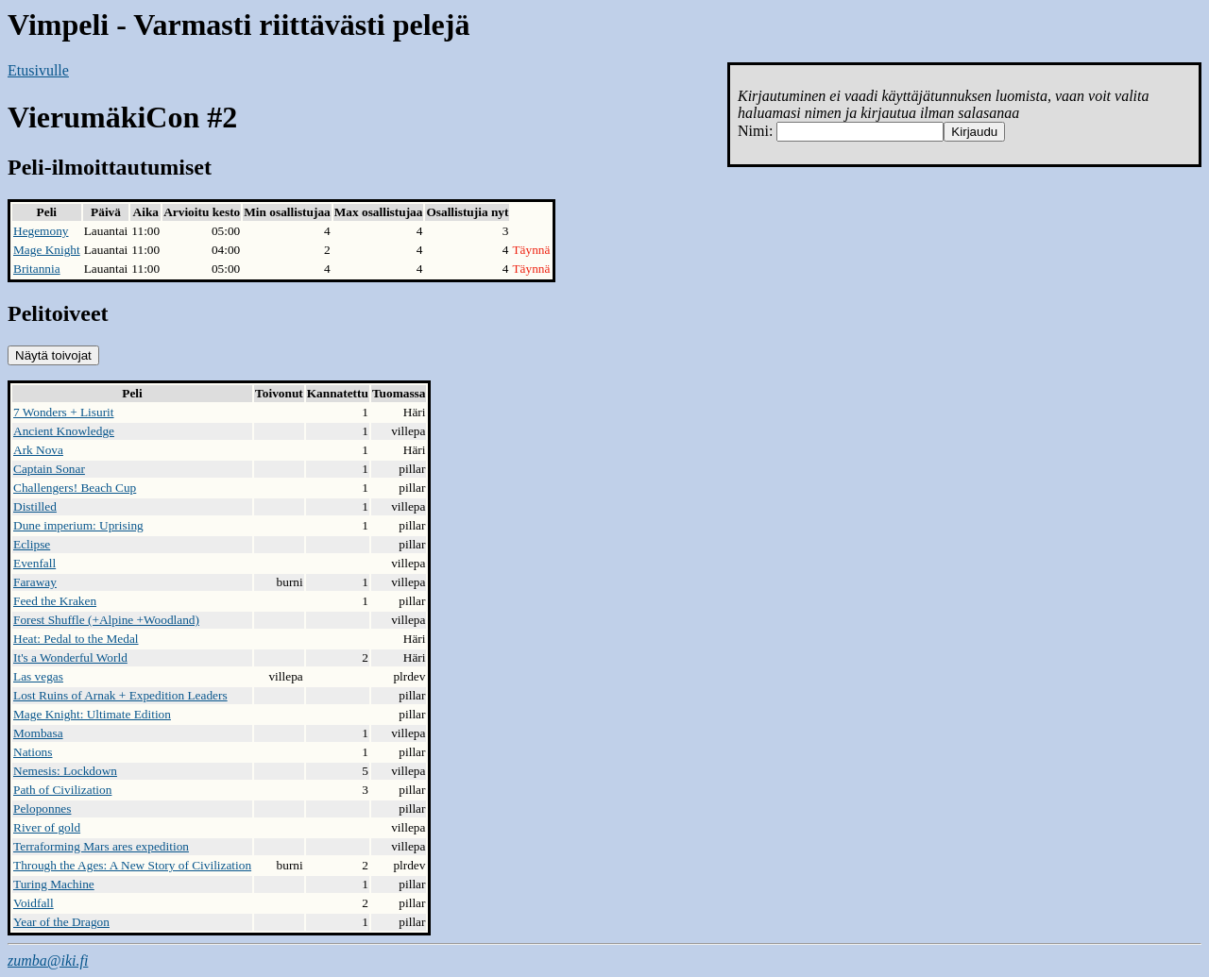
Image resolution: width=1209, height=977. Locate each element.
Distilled (35, 506)
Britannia (36, 268)
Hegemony (40, 231)
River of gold (46, 827)
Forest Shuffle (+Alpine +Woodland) (106, 620)
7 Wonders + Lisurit (63, 412)
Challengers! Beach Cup (74, 487)
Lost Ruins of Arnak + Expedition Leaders (120, 695)
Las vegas (38, 676)
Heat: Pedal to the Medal (76, 639)
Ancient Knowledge (63, 431)
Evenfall (34, 563)
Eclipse (31, 544)
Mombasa (38, 733)
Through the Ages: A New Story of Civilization (132, 865)
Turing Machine (53, 884)
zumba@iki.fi (48, 960)
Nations (32, 752)
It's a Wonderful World (70, 657)
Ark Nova (38, 450)
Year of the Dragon (61, 922)
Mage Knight (46, 250)
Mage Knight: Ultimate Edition (92, 714)
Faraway (35, 582)
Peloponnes (42, 808)
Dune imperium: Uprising (78, 525)
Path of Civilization (62, 790)
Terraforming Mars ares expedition (101, 846)
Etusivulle (38, 70)
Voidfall (33, 903)
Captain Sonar (49, 469)
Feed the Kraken (54, 601)
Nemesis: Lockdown (65, 771)
